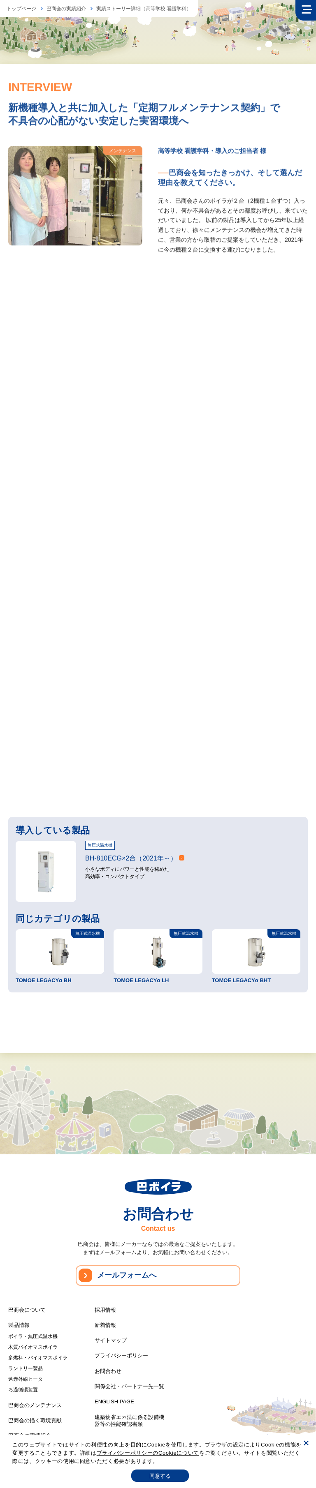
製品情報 (19, 1323)
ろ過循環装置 (23, 1388)
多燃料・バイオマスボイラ (37, 1356)
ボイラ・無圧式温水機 (33, 1334)
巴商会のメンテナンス (35, 1403)
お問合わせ (108, 1369)
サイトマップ (111, 1338)
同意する (160, 1476)
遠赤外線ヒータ (25, 1377)
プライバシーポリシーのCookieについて (148, 1453)
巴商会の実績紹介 (66, 9)
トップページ (21, 9)
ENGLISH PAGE (114, 1399)
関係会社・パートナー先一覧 (129, 1384)
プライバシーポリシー (121, 1353)
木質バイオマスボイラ (33, 1345)
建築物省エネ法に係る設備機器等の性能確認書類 (129, 1418)
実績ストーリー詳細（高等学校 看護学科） (143, 9)
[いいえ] (306, 1443)
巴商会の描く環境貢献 (35, 1418)
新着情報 (105, 1323)
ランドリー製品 (25, 1366)
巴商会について (27, 1308)
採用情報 (105, 1308)
